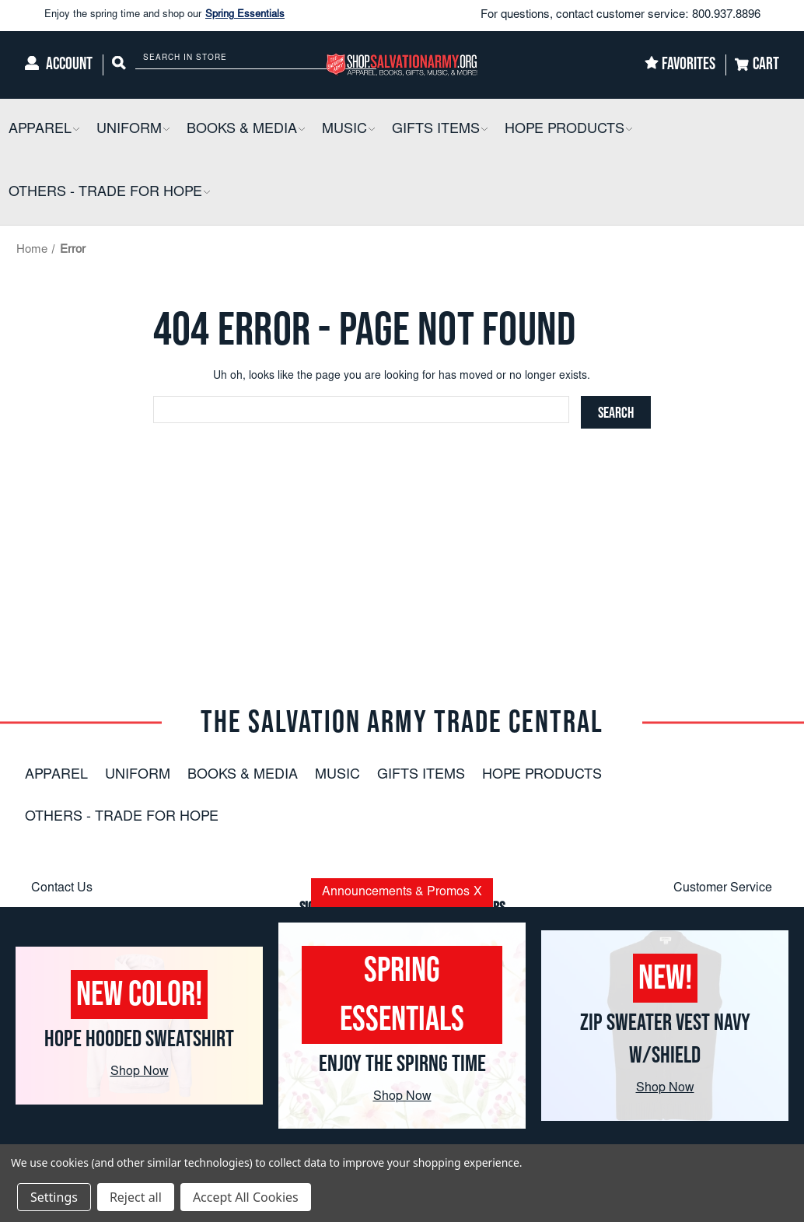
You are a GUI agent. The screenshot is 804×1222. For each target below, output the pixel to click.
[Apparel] (44, 130)
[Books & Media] (245, 130)
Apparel (56, 776)
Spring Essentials (245, 15)
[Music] (348, 130)
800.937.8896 (726, 15)
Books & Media (242, 776)
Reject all (136, 1197)
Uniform (137, 776)
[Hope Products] (568, 130)
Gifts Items (421, 776)
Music (337, 776)
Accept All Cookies (246, 1197)
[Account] (58, 65)
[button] (75, 130)
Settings (54, 1197)
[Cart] (757, 65)
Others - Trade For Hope (121, 818)
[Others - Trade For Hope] (109, 193)
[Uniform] (133, 130)
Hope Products (542, 776)
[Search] (119, 65)
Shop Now (139, 1072)
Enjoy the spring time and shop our (164, 15)
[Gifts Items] (439, 130)
